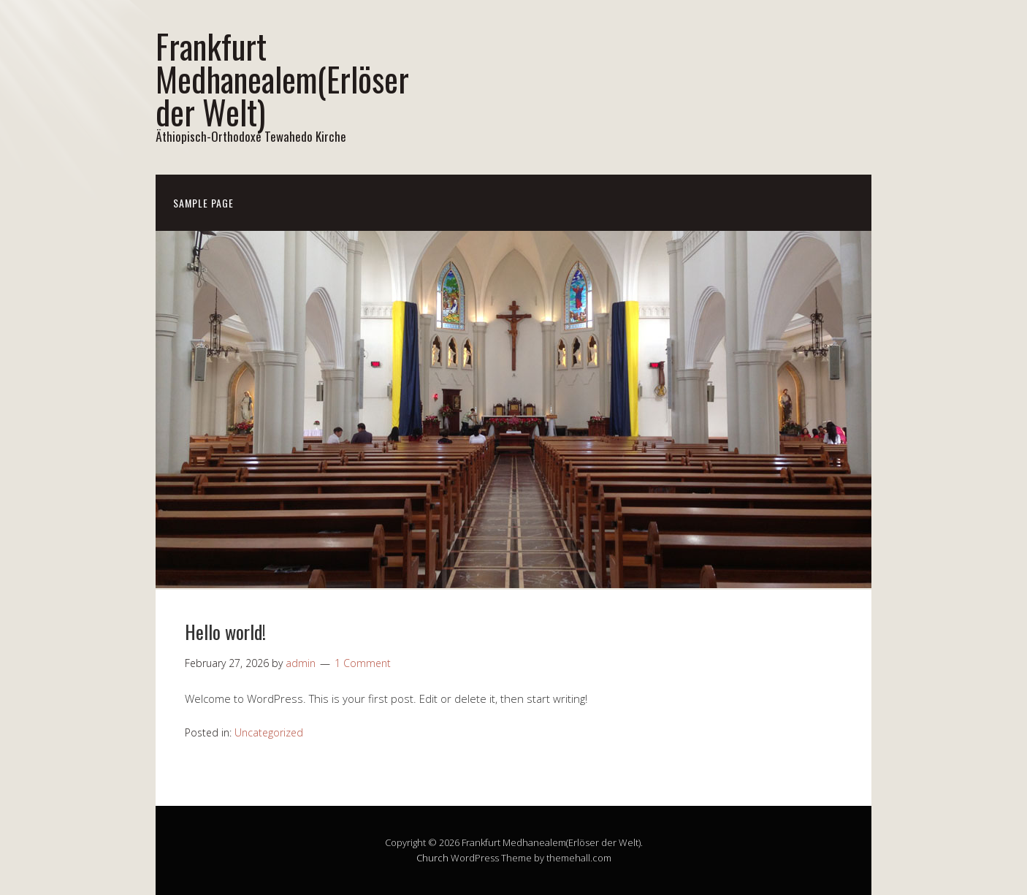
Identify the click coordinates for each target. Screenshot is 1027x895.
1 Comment (363, 663)
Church (432, 857)
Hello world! (225, 631)
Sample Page (203, 202)
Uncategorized (268, 732)
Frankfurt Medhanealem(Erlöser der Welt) (282, 78)
